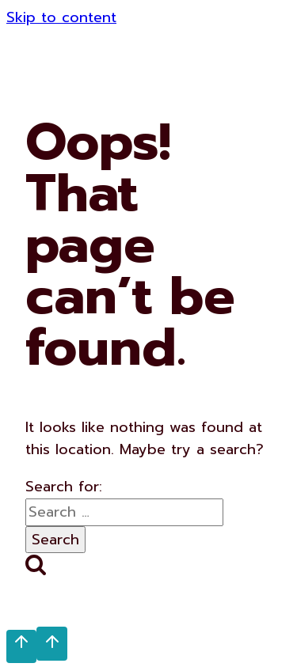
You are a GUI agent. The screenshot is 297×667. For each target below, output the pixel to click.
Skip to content (61, 17)
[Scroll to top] (21, 646)
